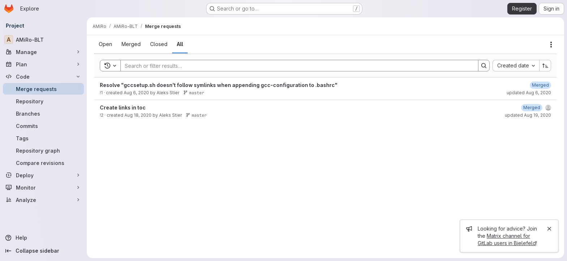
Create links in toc (123, 107)
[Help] (43, 238)
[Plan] (43, 64)
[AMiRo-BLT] (43, 39)
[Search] (296, 65)
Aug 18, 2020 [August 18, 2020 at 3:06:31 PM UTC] (138, 115)
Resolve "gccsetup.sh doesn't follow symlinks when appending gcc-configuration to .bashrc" (218, 85)
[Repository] (43, 101)
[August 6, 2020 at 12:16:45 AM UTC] (540, 85)
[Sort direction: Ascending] (545, 65)
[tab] (105, 44)
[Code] (43, 76)
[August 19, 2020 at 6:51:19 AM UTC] (531, 107)
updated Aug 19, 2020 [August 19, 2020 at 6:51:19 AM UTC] (528, 115)
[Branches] (43, 113)
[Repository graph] (43, 150)
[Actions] (551, 44)
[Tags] (43, 138)
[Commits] (43, 126)
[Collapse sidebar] (43, 251)
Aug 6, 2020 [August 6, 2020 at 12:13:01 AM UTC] (136, 92)
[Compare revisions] (43, 163)
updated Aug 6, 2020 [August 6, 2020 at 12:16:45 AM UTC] (529, 92)
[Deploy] (43, 175)
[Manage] (43, 52)
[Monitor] (43, 187)
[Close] (549, 228)
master (193, 92)
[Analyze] (43, 200)
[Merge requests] (43, 89)
